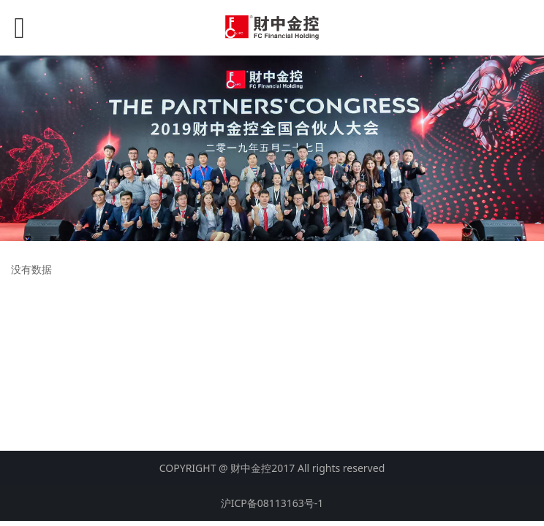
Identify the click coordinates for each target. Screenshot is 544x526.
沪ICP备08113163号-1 (272, 503)
